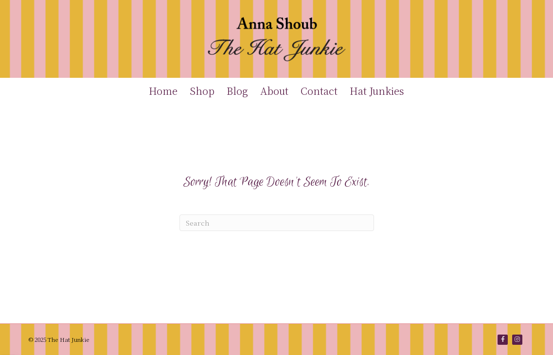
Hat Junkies (377, 91)
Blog (237, 91)
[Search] (276, 222)
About (274, 91)
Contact (319, 91)
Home (163, 91)
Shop (202, 91)
